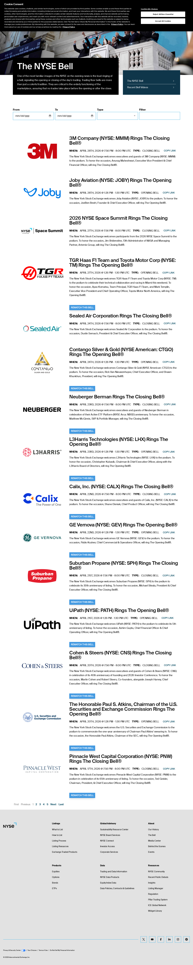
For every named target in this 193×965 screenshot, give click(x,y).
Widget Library (155, 910)
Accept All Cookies (163, 21)
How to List (57, 835)
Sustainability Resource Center (114, 829)
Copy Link (170, 150)
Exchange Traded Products (64, 852)
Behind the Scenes (156, 846)
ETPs (54, 888)
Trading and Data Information (113, 871)
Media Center (154, 840)
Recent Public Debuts (158, 877)
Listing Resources (60, 846)
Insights (151, 882)
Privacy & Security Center (14, 950)
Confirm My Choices (149, 9)
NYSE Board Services (110, 835)
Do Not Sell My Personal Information (62, 950)
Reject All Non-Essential (163, 14)
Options (55, 877)
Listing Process (59, 840)
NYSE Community (156, 871)
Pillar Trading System (157, 899)
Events (151, 852)
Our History (153, 829)
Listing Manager (155, 888)
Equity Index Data (108, 882)
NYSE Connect (107, 840)
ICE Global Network (157, 905)
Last (61, 804)
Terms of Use (43, 950)
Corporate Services (109, 852)
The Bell (151, 835)
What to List (57, 829)
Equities (55, 871)
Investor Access (107, 846)
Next (53, 804)
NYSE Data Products (109, 877)
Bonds (55, 882)
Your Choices (31, 950)
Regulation (153, 894)
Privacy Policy (117, 24)
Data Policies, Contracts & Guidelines (117, 888)
